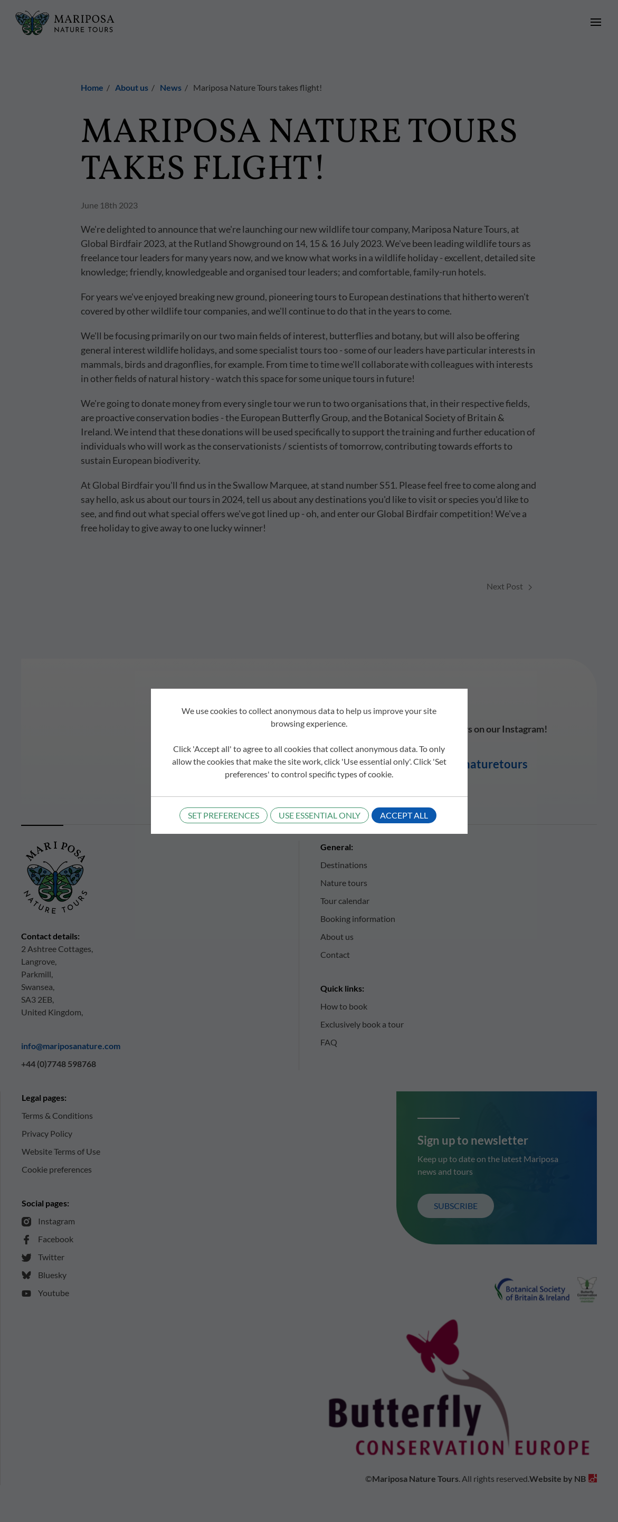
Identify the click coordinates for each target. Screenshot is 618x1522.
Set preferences (223, 815)
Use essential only (319, 815)
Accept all (404, 815)
